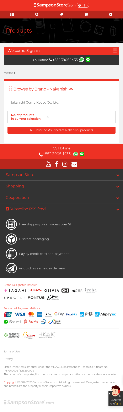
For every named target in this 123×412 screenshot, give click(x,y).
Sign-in (33, 50)
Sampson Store (20, 174)
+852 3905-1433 (63, 60)
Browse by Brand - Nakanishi (43, 89)
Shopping (15, 186)
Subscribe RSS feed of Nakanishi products (61, 130)
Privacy (8, 359)
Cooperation (17, 197)
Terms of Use (12, 351)
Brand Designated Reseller (20, 285)
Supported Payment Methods (22, 308)
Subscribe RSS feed (26, 209)
